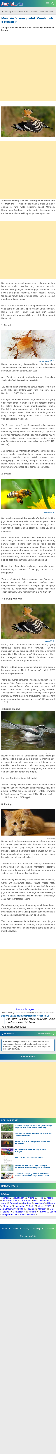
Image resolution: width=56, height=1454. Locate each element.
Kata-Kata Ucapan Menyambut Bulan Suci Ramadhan (32, 1142)
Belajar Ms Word (27, 1214)
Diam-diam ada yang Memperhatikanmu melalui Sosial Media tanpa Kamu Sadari (32, 1175)
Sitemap (36, 1229)
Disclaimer (49, 1229)
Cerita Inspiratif (7, 1209)
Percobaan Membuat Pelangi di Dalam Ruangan (31, 1151)
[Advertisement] (28, 73)
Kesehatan (20, 1206)
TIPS (48, 1206)
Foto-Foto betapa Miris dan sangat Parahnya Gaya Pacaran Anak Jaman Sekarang (33, 1126)
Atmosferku (31, 1236)
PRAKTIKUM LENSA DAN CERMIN (29, 1158)
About (4, 1229)
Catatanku (15, 1203)
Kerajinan (39, 1203)
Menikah (42, 1209)
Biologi (6, 1212)
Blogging (7, 1206)
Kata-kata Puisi (10, 1201)
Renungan (5, 1198)
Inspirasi (27, 1203)
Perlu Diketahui (40, 1201)
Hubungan (19, 1198)
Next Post (9, 1033)
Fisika (40, 1198)
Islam (40, 1206)
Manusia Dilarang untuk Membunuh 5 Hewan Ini (27, 20)
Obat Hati (25, 1201)
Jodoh (53, 1212)
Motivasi (51, 1198)
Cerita (31, 1206)
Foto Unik (43, 1212)
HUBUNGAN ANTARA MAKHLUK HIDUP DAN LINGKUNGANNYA (33, 1134)
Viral (52, 1209)
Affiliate (32, 1212)
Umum (3, 1203)
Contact (15, 1229)
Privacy (26, 1229)
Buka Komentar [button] (28, 1056)
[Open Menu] (47, 3)
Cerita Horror (19, 1212)
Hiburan (51, 1203)
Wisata (31, 1198)
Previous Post (45, 1033)
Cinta (20, 1209)
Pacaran (30, 1209)
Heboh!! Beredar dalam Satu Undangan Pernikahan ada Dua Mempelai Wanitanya (32, 1167)
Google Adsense (9, 1214)
